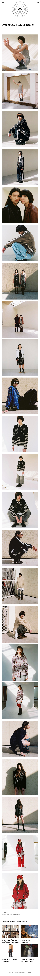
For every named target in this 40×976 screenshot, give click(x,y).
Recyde (15, 972)
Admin (29, 972)
